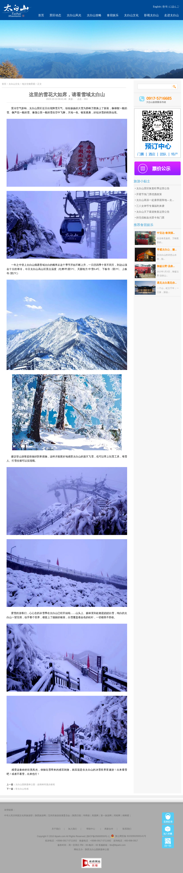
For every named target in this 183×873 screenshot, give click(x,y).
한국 (164, 6)
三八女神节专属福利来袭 (150, 206)
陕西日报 (76, 815)
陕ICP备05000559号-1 (98, 836)
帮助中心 (90, 829)
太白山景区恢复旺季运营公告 (152, 188)
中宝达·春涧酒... (166, 233)
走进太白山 (171, 15)
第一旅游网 (106, 815)
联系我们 (127, 829)
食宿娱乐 (113, 15)
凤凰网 (95, 815)
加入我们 (72, 829)
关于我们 (56, 829)
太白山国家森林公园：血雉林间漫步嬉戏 (35, 784)
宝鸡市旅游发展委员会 (59, 815)
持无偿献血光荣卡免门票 (150, 217)
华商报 (86, 815)
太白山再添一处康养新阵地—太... (155, 200)
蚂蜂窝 (126, 815)
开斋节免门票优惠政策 (149, 194)
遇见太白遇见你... (167, 282)
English (157, 6)
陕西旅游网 (40, 815)
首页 (41, 15)
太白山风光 (74, 15)
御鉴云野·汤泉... (166, 266)
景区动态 (55, 15)
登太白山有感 (21, 789)
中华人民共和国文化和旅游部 (18, 815)
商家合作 (108, 829)
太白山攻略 (94, 15)
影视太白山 (151, 15)
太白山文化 (131, 15)
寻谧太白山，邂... (167, 249)
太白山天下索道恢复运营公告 (152, 211)
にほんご (174, 6)
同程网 (117, 815)
